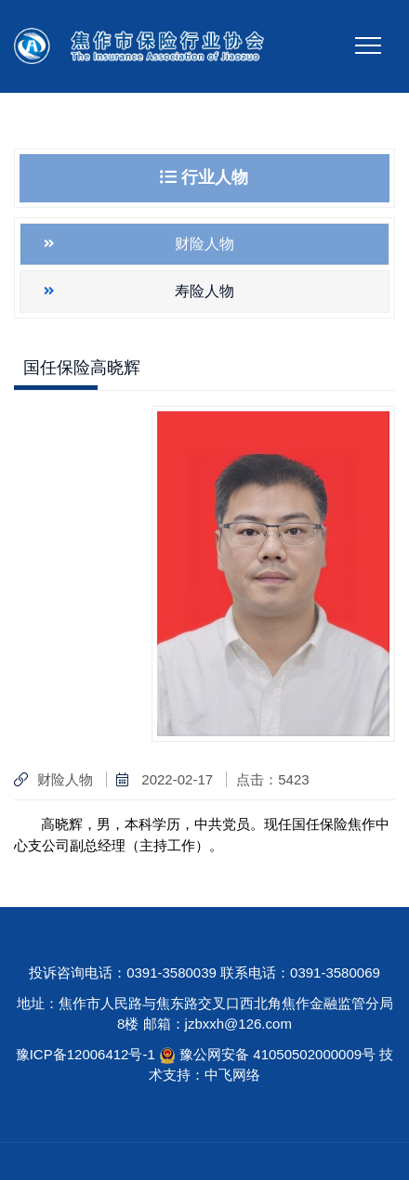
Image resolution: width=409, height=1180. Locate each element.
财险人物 (204, 244)
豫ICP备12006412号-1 (85, 1054)
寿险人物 (204, 291)
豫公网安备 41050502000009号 (279, 1054)
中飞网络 (232, 1075)
